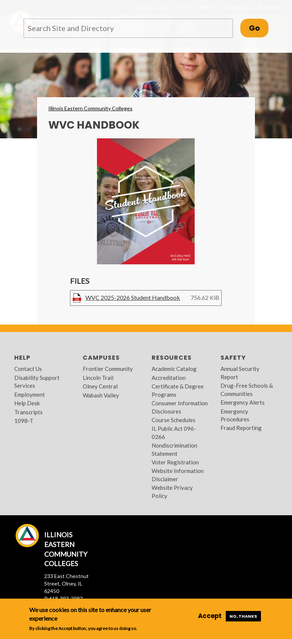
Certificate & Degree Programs (178, 390)
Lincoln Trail (98, 377)
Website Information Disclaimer (178, 474)
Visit (186, 7)
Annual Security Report (239, 372)
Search (269, 7)
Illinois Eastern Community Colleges (90, 108)
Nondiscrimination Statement (174, 449)
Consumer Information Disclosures (180, 407)
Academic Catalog (174, 368)
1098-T (23, 420)
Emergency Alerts (242, 402)
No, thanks (243, 616)
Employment (29, 394)
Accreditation (169, 377)
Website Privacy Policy (172, 491)
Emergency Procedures (234, 415)
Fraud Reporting (241, 427)
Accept (210, 615)
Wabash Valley (101, 395)
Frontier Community (108, 368)
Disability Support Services (37, 381)
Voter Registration (175, 462)
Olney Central (100, 386)
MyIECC (209, 7)
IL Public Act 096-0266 (174, 432)
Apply (143, 7)
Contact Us (28, 368)
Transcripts (28, 412)
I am (164, 7)
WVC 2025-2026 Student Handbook (132, 297)
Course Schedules (173, 420)
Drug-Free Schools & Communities (246, 389)
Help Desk (27, 403)
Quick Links (239, 7)
